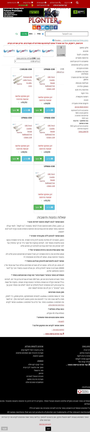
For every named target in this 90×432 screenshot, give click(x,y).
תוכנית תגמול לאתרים (34, 376)
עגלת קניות (28, 2)
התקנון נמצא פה (58, 329)
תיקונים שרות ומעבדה (80, 103)
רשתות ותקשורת (82, 96)
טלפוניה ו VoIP (82, 54)
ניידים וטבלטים (43, 5)
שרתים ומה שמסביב (81, 115)
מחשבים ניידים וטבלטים (79, 61)
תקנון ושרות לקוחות (82, 358)
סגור (4, 428)
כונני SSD (85, 118)
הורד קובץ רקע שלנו (35, 364)
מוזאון (41, 373)
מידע (50, 110)
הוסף (39, 110)
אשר (48, 428)
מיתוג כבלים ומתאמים (79, 64)
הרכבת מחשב (13, 2)
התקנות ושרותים (83, 128)
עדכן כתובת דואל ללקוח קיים (32, 350)
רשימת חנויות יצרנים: (81, 107)
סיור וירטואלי (38, 370)
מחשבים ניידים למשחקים (79, 110)
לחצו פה (61, 321)
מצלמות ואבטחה (82, 83)
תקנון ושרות (41, 2)
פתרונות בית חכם (81, 89)
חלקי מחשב (84, 47)
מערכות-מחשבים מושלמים (81, 72)
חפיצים (85, 51)
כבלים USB (60, 72)
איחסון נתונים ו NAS (82, 113)
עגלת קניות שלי (84, 361)
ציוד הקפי (84, 93)
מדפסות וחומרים (82, 58)
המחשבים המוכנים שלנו (34, 382)
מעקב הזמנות (38, 356)
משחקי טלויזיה (82, 86)
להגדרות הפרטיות (45, 424)
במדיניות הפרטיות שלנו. (56, 305)
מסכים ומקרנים (82, 68)
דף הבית (68, 2)
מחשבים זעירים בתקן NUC (79, 126)
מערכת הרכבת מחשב (35, 379)
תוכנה (86, 100)
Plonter (70, 40)
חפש (24, 34)
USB (62, 69)
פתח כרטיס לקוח (83, 356)
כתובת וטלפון (55, 2)
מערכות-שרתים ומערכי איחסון (79, 78)
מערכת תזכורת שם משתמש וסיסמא (29, 353)
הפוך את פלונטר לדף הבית (33, 367)
